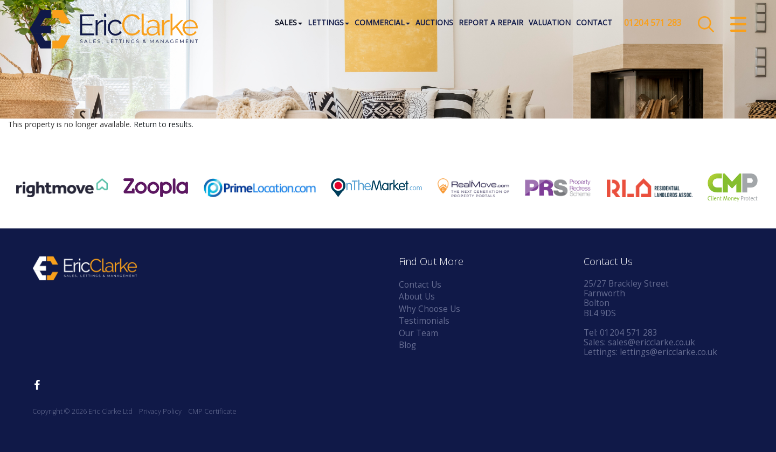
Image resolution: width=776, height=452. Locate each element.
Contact (594, 24)
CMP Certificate (212, 411)
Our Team (418, 333)
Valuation (550, 24)
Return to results (163, 124)
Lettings (328, 24)
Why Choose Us (429, 309)
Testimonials (424, 320)
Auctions (434, 24)
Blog (407, 345)
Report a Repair (491, 24)
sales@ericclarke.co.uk (651, 342)
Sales (288, 24)
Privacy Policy (160, 411)
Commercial (382, 24)
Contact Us (420, 284)
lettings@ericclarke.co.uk (668, 352)
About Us (417, 296)
